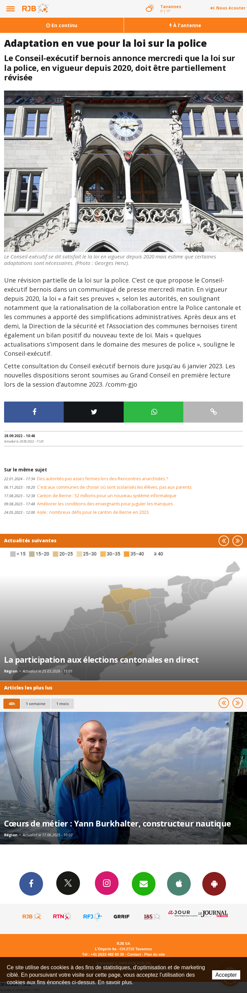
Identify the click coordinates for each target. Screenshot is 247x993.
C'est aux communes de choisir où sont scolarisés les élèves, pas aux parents (97, 487)
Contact (134, 954)
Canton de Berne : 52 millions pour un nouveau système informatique (90, 496)
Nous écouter (231, 8)
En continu (61, 25)
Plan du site (154, 954)
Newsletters (144, 883)
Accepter (226, 975)
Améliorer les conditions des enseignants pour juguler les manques (88, 504)
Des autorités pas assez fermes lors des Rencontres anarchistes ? (86, 479)
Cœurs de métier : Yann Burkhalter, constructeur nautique (117, 823)
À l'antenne (185, 25)
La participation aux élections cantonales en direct (101, 659)
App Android (214, 883)
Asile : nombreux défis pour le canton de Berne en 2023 (76, 512)
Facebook (31, 883)
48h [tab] (11, 703)
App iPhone (179, 883)
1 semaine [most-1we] (35, 703)
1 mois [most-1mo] (62, 703)
